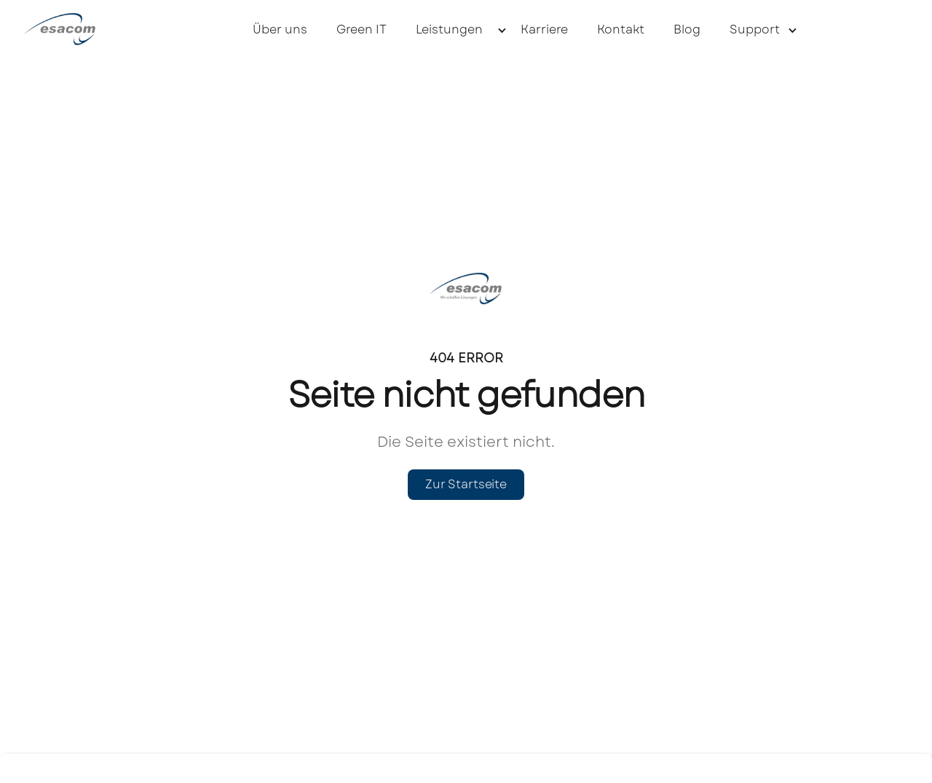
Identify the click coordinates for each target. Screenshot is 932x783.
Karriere (544, 29)
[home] (78, 28)
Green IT (361, 29)
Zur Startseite (466, 484)
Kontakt (620, 29)
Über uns (280, 29)
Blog (687, 29)
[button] (453, 29)
